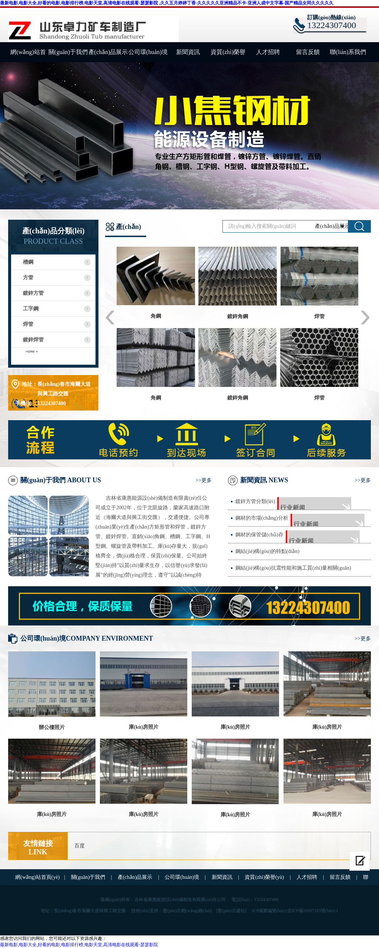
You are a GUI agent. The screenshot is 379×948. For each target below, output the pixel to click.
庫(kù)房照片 (144, 727)
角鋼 (156, 316)
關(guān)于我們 (68, 52)
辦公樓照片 (52, 727)
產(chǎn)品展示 (108, 52)
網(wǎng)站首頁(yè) (28, 55)
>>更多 (203, 480)
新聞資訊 (188, 52)
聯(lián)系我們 (348, 52)
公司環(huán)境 (148, 52)
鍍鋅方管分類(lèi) (255, 501)
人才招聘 (268, 52)
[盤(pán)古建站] (231, 910)
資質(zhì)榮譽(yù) (228, 55)
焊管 (28, 324)
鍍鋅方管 (33, 293)
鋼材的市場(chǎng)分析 (261, 518)
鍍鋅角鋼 (237, 316)
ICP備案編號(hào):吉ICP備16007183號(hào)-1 (295, 910)
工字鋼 (30, 308)
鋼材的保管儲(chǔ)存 (259, 534)
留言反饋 (308, 52)
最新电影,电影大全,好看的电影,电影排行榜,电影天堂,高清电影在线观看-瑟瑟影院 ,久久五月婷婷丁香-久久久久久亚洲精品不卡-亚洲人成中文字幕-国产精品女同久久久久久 (166, 3)
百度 (79, 846)
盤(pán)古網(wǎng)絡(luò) (187, 910)
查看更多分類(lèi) (53, 355)
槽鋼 (28, 262)
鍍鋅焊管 (33, 340)
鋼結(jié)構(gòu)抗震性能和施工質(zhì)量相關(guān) (293, 568)
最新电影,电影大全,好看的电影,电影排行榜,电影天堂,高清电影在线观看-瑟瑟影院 (79, 944)
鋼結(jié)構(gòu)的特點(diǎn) (267, 551)
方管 (28, 277)
